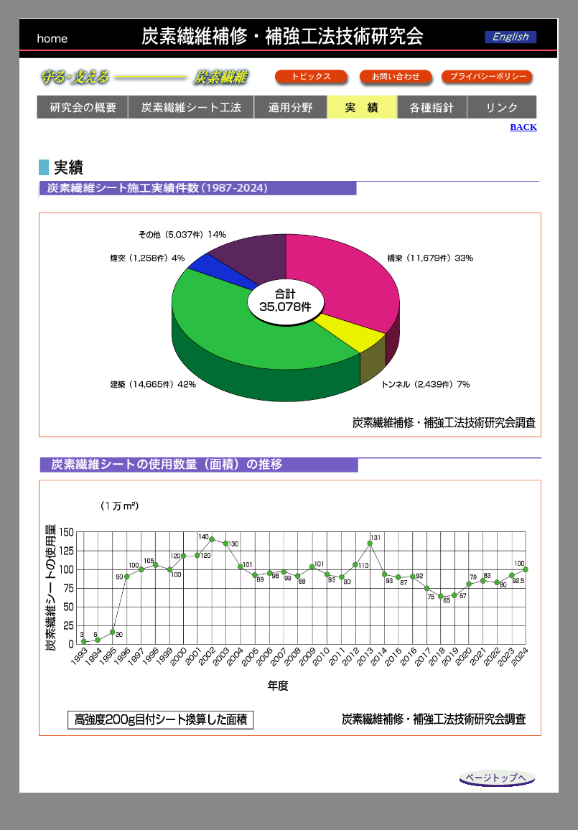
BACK (523, 126)
